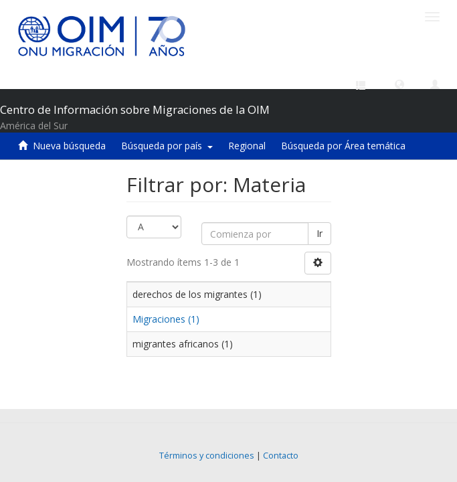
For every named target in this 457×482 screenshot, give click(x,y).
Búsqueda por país (167, 145)
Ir (319, 233)
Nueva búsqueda (69, 145)
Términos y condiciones (206, 455)
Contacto (280, 455)
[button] (399, 83)
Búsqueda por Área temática (343, 145)
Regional (247, 145)
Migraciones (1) (165, 319)
